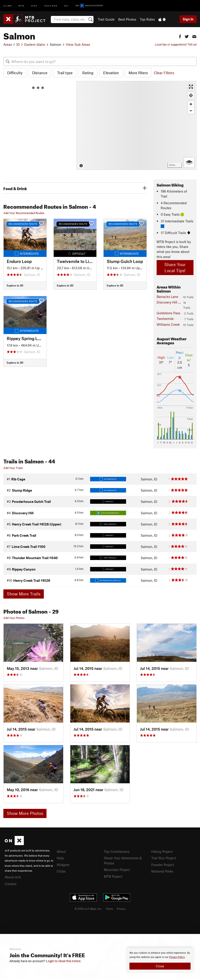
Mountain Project (117, 870)
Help (60, 858)
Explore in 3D (15, 285)
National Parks (162, 871)
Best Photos (127, 19)
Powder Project (162, 865)
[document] (160, 960)
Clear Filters (164, 72)
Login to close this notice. (63, 961)
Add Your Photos (13, 618)
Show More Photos (25, 813)
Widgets (63, 865)
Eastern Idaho (34, 44)
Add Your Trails (13, 468)
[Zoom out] (191, 110)
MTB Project (113, 876)
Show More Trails (23, 593)
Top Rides (147, 19)
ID (18, 44)
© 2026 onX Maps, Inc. (88, 908)
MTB (21, 5)
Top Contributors (116, 851)
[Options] (189, 162)
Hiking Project (162, 851)
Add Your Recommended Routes (23, 213)
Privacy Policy (177, 957)
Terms (109, 908)
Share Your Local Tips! (175, 267)
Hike (34, 5)
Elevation (111, 72)
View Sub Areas (78, 44)
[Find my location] (191, 95)
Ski (66, 5)
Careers (10, 884)
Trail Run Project (163, 858)
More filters (138, 72)
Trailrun (50, 5)
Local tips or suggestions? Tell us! (176, 44)
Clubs (61, 871)
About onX (13, 877)
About (61, 851)
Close (160, 966)
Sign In (188, 19)
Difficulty (14, 72)
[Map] (136, 125)
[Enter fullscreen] (191, 86)
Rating (87, 72)
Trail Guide (106, 19)
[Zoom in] (191, 104)
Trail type (65, 72)
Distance (39, 72)
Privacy (121, 908)
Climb (7, 5)
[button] (180, 36)
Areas (7, 44)
